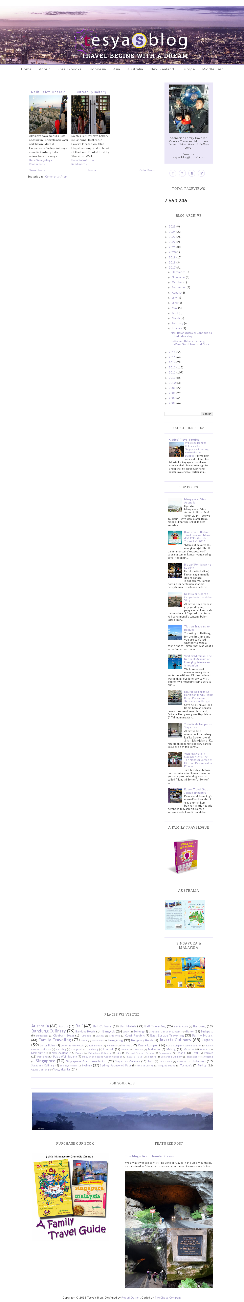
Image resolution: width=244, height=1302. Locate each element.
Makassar (154, 1049)
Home (26, 69)
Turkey (202, 1065)
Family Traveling (54, 1039)
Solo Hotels (166, 1061)
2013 (172, 367)
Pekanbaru (165, 1052)
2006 (172, 403)
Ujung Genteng (40, 1069)
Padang (79, 1052)
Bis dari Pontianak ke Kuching (197, 566)
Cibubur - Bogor (63, 1035)
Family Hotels (202, 1035)
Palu (118, 1053)
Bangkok (108, 1031)
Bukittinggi (42, 1035)
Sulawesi (199, 1061)
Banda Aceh (181, 1026)
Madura (139, 1049)
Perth (195, 1053)
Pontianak (43, 1056)
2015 (172, 357)
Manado (189, 1049)
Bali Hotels (128, 1026)
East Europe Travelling (167, 1035)
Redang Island (134, 1057)
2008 (172, 393)
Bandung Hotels (85, 1031)
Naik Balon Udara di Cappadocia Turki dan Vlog (191, 334)
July (175, 297)
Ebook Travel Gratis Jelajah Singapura (197, 791)
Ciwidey (100, 1035)
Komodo (126, 1045)
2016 (172, 352)
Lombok (108, 1049)
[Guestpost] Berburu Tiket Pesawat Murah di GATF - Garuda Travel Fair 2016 (198, 536)
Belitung (139, 1031)
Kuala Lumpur (148, 1045)
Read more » (37, 164)
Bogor (190, 1031)
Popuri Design (130, 1297)
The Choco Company (168, 1297)
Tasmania (186, 1065)
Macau (125, 1049)
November (179, 277)
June (175, 302)
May (175, 308)
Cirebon (86, 1035)
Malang (171, 1049)
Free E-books (69, 69)
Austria (63, 1026)
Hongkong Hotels (142, 1040)
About (44, 69)
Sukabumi (182, 1061)
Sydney (87, 1065)
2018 (172, 262)
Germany (97, 1040)
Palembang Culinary (99, 1052)
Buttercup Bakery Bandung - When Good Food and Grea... (191, 343)
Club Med (114, 1035)
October (177, 282)
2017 (172, 267)
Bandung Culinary (48, 1030)
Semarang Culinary (171, 1056)
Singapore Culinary (127, 1061)
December (179, 272)
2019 (172, 257)
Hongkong (115, 1040)
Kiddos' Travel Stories (184, 439)
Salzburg (151, 1056)
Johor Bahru (48, 1045)
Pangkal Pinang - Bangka (140, 1052)
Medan (204, 1049)
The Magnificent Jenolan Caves (149, 1156)
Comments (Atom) (57, 176)
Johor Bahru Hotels (72, 1045)
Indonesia (97, 69)
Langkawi (76, 1049)
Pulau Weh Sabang (65, 1056)
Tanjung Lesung (145, 1065)
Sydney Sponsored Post (115, 1065)
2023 (172, 236)
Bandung (199, 1026)
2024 (172, 231)
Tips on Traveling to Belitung (197, 628)
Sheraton (192, 1056)
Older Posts (147, 170)
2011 (172, 377)
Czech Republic (135, 1035)
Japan (207, 1039)
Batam (126, 1031)
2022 (172, 241)
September (179, 287)
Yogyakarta (61, 1069)
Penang (180, 1053)
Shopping (207, 1056)
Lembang (93, 1049)
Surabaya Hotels (68, 1065)
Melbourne (38, 1053)
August (177, 292)
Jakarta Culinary (175, 1039)
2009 (172, 387)
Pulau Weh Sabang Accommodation (102, 1056)
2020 (172, 252)
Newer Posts (37, 170)
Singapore (46, 1060)
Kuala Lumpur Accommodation (183, 1045)
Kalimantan (95, 1045)
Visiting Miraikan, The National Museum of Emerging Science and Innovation (198, 660)
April (175, 313)
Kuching (61, 1049)
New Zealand (162, 69)
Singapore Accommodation (86, 1061)
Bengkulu (154, 1031)
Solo (150, 1061)
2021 (172, 247)
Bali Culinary (102, 1026)
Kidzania (112, 1045)
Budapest (207, 1031)
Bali (79, 1025)
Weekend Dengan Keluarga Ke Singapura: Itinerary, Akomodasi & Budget (197, 449)
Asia (116, 69)
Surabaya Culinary (43, 1065)
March (176, 318)
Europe (188, 69)
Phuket (208, 1053)
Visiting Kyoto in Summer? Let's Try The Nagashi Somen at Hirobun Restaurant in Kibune (198, 760)
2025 (172, 226)
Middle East (212, 69)
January (177, 328)
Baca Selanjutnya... (41, 160)
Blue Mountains (172, 1031)
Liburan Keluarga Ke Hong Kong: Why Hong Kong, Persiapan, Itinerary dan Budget (198, 696)
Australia (135, 69)
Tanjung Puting (166, 1065)
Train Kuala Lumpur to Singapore (198, 726)
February (178, 323)
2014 (172, 362)
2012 (172, 372)
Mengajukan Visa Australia (195, 501)
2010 (172, 382)
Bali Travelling (155, 1026)
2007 (172, 398)
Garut (84, 1040)
